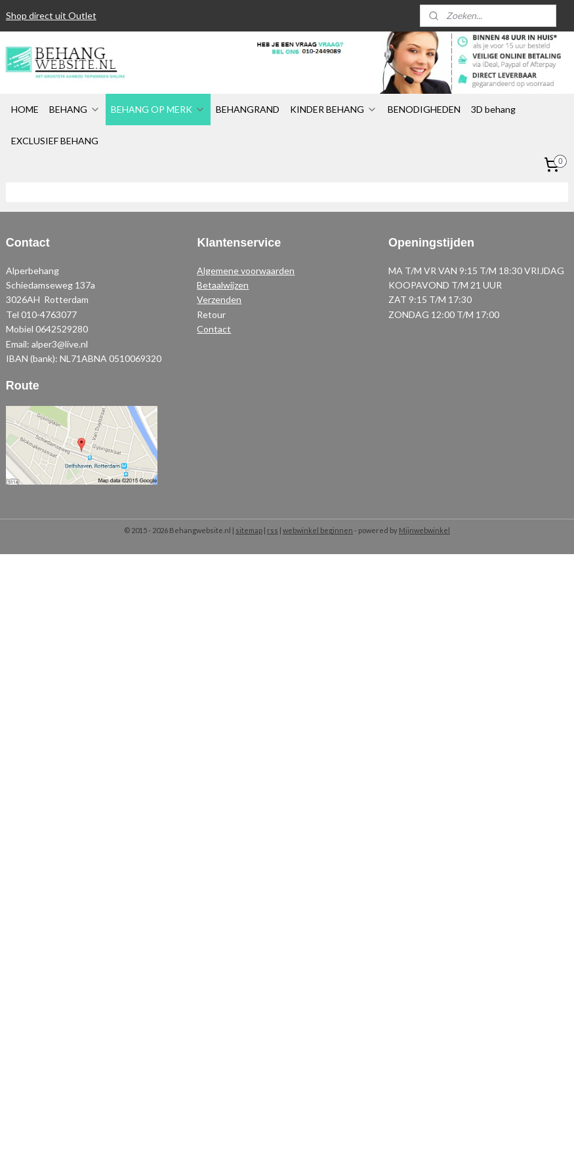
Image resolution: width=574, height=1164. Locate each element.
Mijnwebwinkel (424, 530)
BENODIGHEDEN (424, 109)
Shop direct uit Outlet (51, 15)
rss (272, 530)
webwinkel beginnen (318, 530)
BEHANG (74, 109)
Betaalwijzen (223, 285)
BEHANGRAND (247, 109)
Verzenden (219, 299)
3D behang (493, 109)
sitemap (249, 530)
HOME (25, 109)
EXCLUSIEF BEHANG (54, 140)
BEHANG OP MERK (158, 109)
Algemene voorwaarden (246, 270)
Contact (214, 328)
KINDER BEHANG (333, 109)
